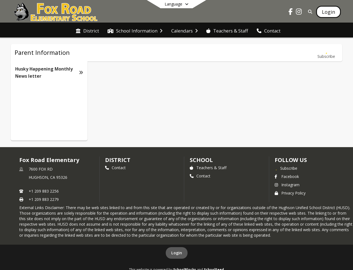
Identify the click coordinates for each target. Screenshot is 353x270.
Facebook (287, 176)
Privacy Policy (290, 193)
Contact (115, 167)
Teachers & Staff (208, 167)
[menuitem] (87, 30)
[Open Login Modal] (328, 12)
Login (176, 252)
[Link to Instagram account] (299, 12)
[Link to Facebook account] (291, 12)
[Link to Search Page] (309, 11)
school (201, 160)
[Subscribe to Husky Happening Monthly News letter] (326, 52)
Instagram (287, 184)
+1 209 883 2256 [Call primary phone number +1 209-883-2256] (44, 191)
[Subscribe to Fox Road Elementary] (286, 168)
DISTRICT (117, 160)
